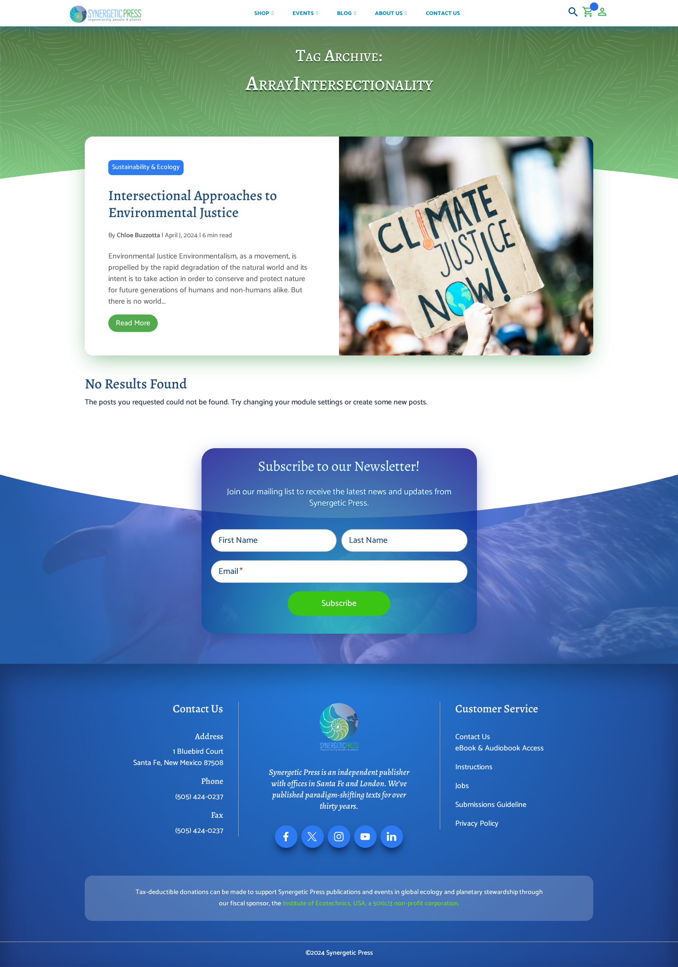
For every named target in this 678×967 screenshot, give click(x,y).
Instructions (473, 767)
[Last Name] (404, 540)
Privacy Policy (477, 823)
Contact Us (472, 737)
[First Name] (274, 540)
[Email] (339, 571)
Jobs (462, 786)
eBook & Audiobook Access (499, 748)
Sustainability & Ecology (146, 167)
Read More (133, 323)
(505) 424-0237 (199, 796)
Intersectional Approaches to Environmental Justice (192, 204)
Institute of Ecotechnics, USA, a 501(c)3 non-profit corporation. (371, 903)
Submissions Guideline (490, 804)
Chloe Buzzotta (138, 235)
